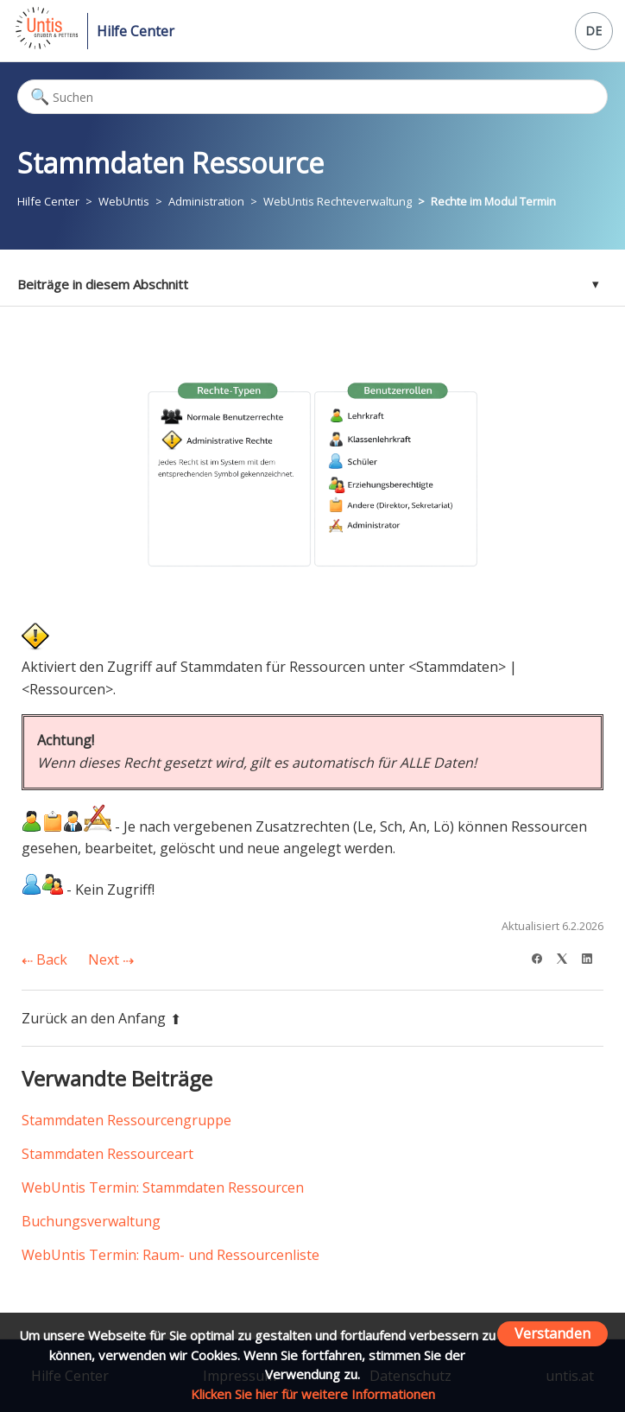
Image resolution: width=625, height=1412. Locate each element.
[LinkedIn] (592, 956)
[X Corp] (567, 956)
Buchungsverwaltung (91, 1221)
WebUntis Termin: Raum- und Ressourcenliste (170, 1254)
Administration (206, 201)
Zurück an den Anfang (101, 1018)
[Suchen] (312, 96)
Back (44, 959)
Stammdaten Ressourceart (107, 1153)
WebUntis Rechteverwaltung (337, 201)
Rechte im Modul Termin (493, 201)
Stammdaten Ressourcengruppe (126, 1120)
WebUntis (123, 201)
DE (593, 30)
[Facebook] (542, 956)
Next (111, 959)
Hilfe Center (135, 31)
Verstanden (552, 1333)
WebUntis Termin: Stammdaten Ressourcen (163, 1187)
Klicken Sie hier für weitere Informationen (313, 1394)
